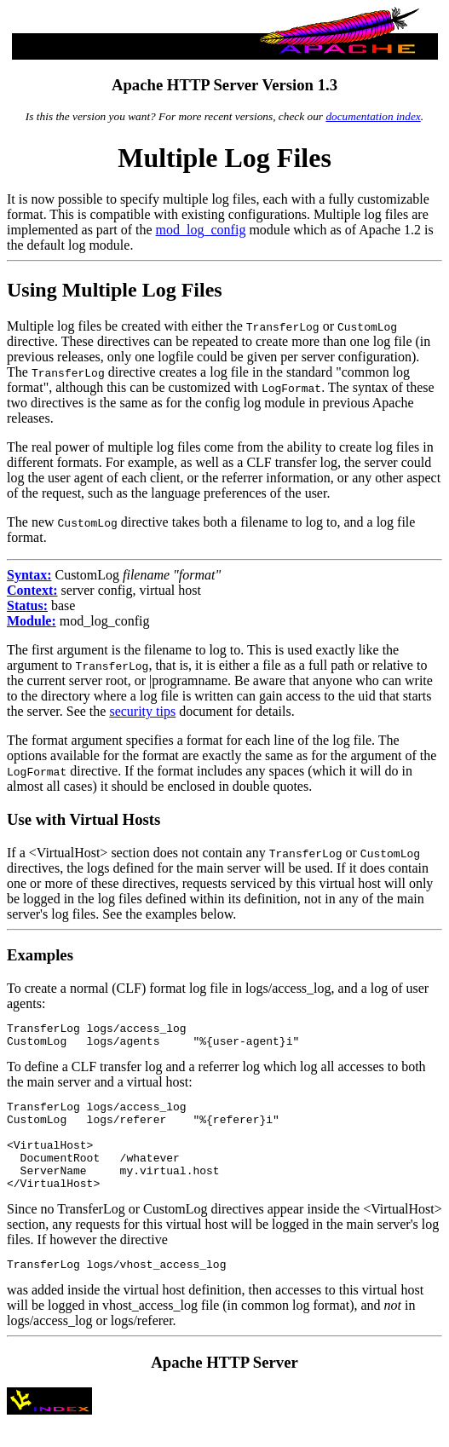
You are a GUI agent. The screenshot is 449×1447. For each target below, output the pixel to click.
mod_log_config (201, 229)
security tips (142, 711)
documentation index (372, 116)
